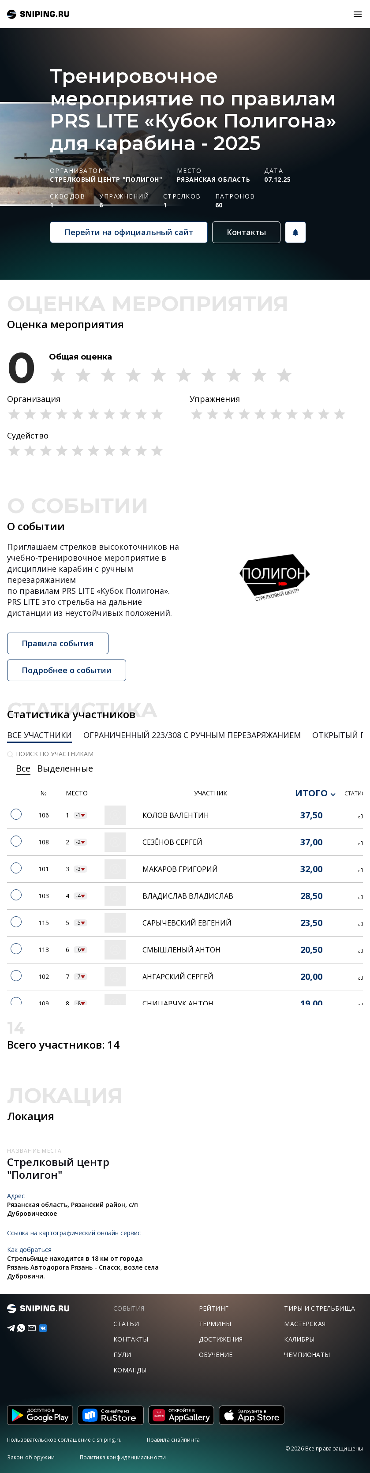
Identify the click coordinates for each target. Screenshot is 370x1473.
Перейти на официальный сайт (128, 232)
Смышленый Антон (181, 950)
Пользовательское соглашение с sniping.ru (64, 1439)
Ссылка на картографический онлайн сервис (74, 1233)
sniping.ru (38, 14)
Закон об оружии (31, 1457)
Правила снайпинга (173, 1439)
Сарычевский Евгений (187, 923)
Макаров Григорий (180, 869)
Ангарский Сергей (177, 977)
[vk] (38, 1328)
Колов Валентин (175, 815)
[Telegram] (17, 1328)
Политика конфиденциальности (123, 1457)
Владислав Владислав (187, 896)
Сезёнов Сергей (172, 842)
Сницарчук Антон (177, 1003)
